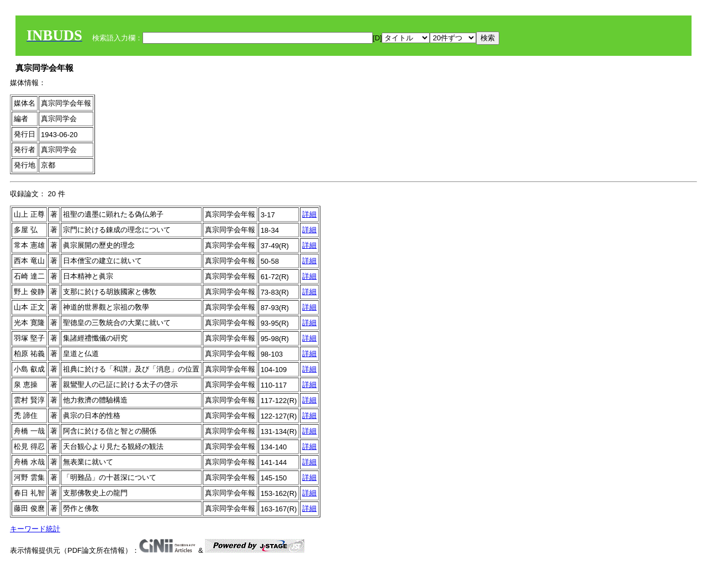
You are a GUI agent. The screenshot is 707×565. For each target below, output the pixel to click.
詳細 (309, 214)
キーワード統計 (35, 529)
